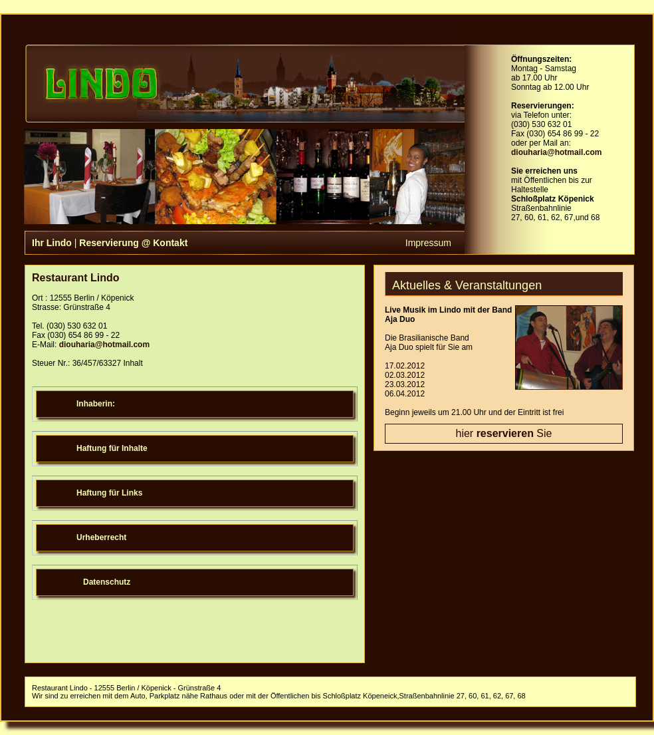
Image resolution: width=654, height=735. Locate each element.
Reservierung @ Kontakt (133, 242)
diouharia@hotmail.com (556, 152)
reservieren (505, 433)
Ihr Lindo (52, 242)
